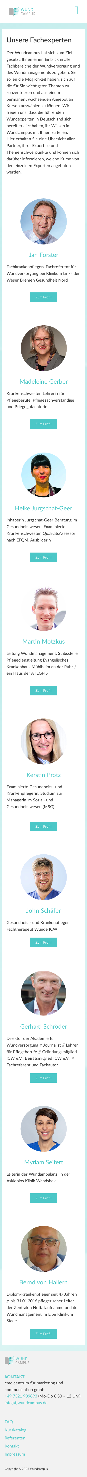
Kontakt (12, 1446)
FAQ (9, 1422)
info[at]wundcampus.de (26, 1403)
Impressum (15, 1454)
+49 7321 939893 (21, 1396)
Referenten (15, 1438)
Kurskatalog (15, 1430)
